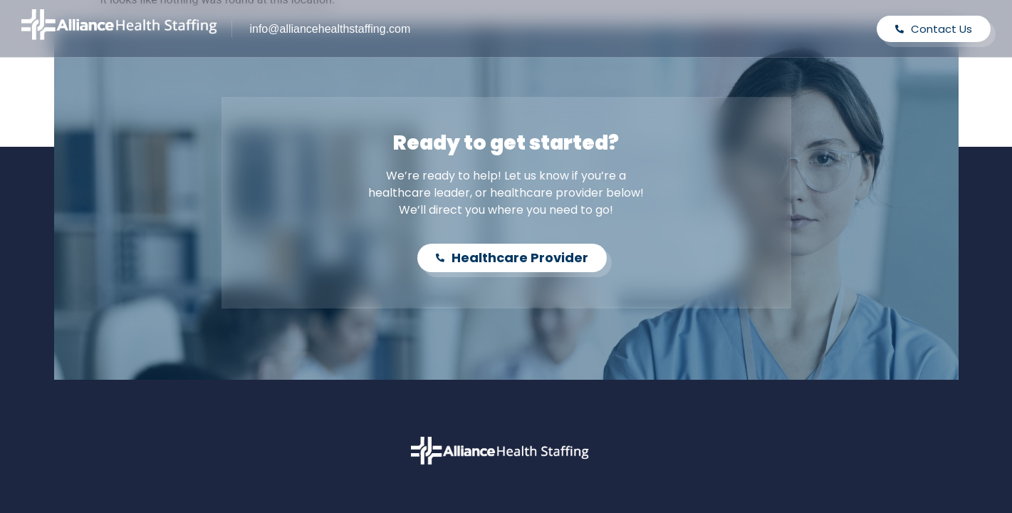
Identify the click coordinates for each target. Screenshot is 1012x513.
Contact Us (933, 28)
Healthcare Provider (512, 257)
